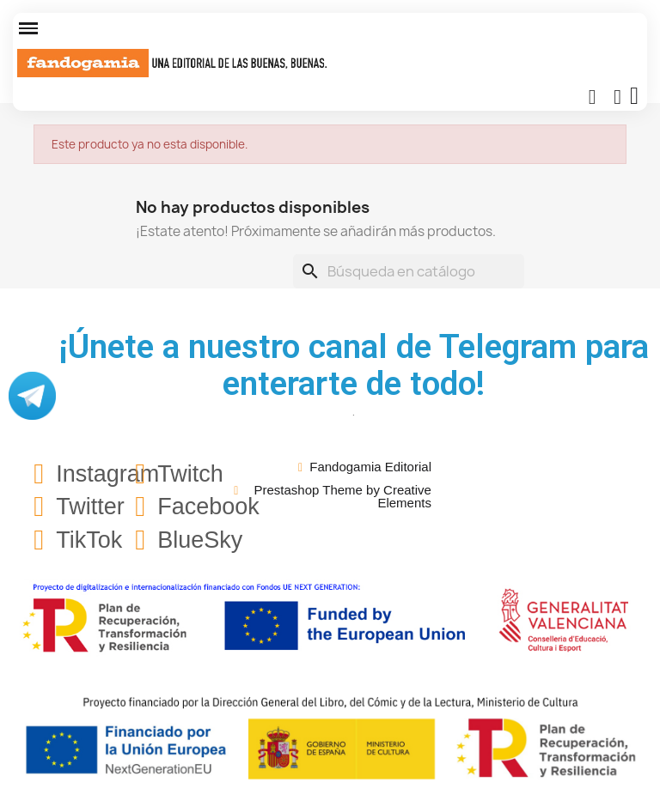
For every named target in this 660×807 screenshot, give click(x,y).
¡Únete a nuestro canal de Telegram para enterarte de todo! (354, 365)
